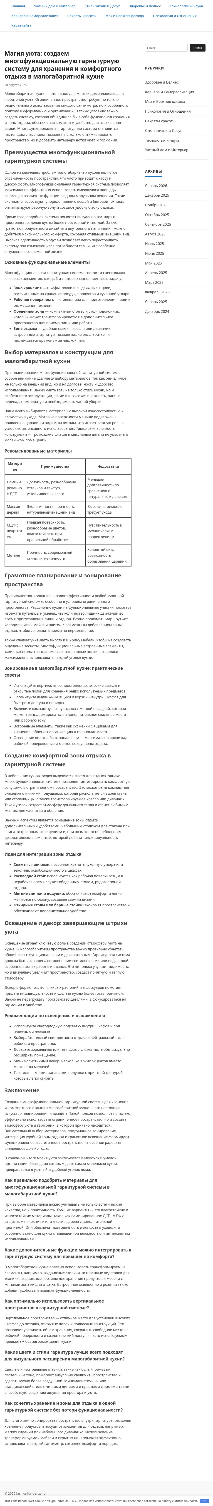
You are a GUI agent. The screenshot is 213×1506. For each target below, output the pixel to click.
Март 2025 (154, 282)
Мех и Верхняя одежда (125, 15)
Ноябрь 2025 (156, 205)
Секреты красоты (82, 15)
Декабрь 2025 (157, 195)
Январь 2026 (156, 185)
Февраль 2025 (157, 291)
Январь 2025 (156, 301)
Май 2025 (153, 263)
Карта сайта (21, 25)
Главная (18, 6)
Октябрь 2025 (157, 214)
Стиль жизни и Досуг (102, 6)
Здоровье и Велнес (145, 6)
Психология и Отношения (175, 15)
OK (204, 1501)
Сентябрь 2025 (158, 224)
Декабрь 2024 (157, 311)
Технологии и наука (186, 6)
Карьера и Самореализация (34, 15)
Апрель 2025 (156, 272)
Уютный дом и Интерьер (54, 6)
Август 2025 (155, 234)
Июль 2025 (154, 243)
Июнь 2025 (154, 253)
